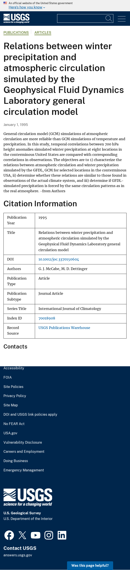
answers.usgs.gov (17, 555)
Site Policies (13, 387)
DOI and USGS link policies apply (30, 415)
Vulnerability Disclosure (22, 443)
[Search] (109, 18)
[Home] (16, 22)
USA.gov (10, 433)
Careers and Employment (23, 452)
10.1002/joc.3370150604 (59, 259)
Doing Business (15, 461)
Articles (42, 33)
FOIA (7, 377)
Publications (16, 33)
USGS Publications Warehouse (64, 328)
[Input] (85, 18)
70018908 (47, 318)
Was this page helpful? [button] (90, 565)
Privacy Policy (14, 396)
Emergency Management (23, 470)
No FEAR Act (13, 424)
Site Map (10, 405)
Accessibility (13, 368)
